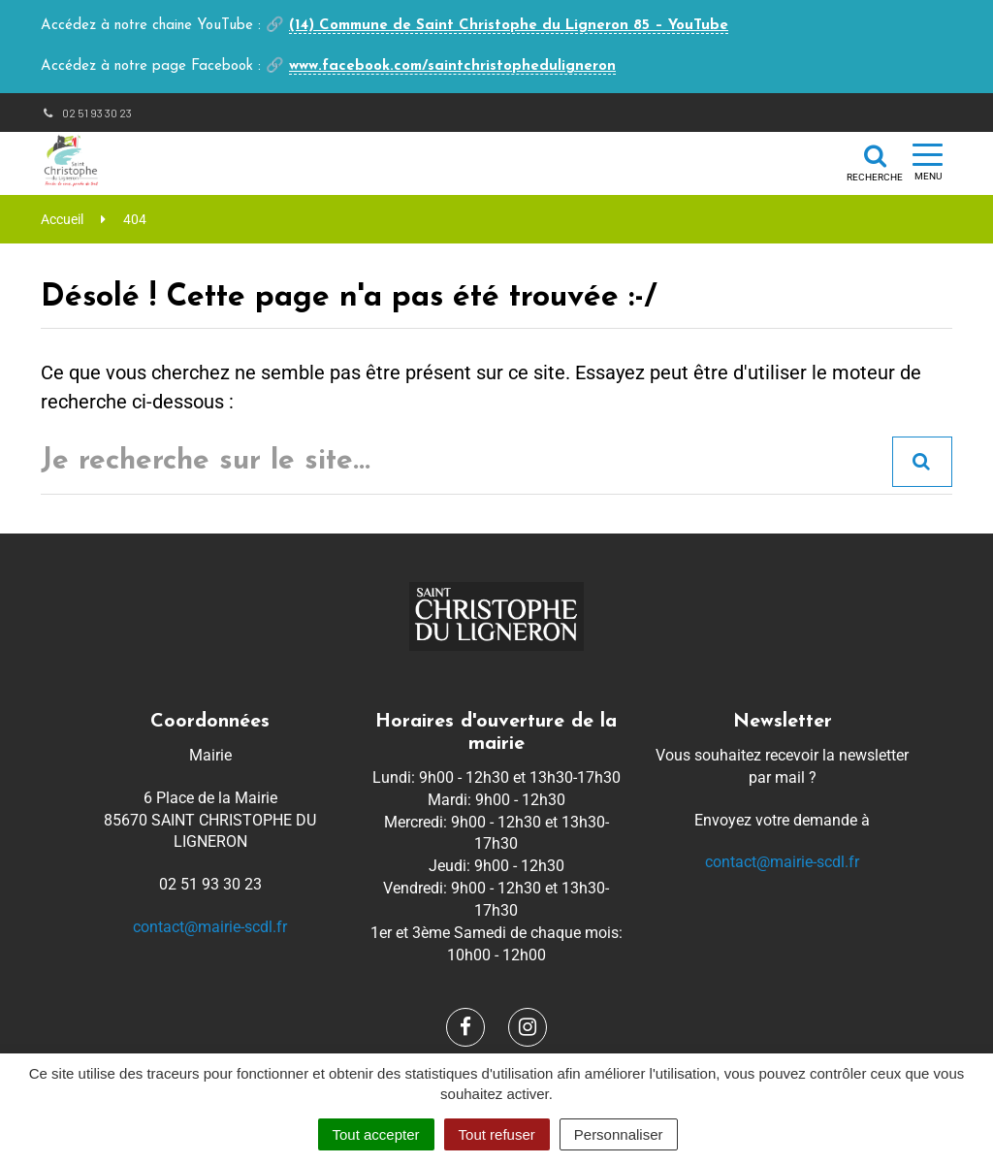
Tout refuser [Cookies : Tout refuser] (497, 1134)
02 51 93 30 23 (86, 112)
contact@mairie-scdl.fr (210, 927)
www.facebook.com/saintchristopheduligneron (452, 66)
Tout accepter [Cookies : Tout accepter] (376, 1134)
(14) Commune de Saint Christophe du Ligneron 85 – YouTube (508, 25)
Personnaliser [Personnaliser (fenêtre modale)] (618, 1134)
